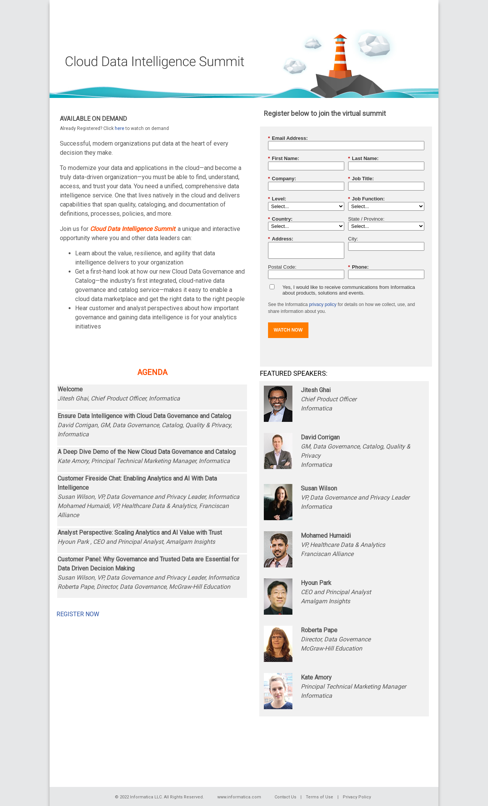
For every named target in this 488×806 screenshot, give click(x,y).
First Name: (283, 158)
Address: (280, 239)
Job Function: (366, 199)
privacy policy (322, 304)
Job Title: (361, 179)
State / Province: (366, 219)
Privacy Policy (357, 797)
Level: (277, 199)
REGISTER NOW (77, 614)
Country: (280, 219)
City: (353, 239)
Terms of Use (319, 797)
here (119, 128)
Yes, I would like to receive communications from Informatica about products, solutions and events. (349, 290)
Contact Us (285, 797)
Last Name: (363, 158)
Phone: (358, 267)
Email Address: (288, 138)
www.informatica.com (239, 797)
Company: (282, 179)
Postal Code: (282, 267)
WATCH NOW (288, 330)
